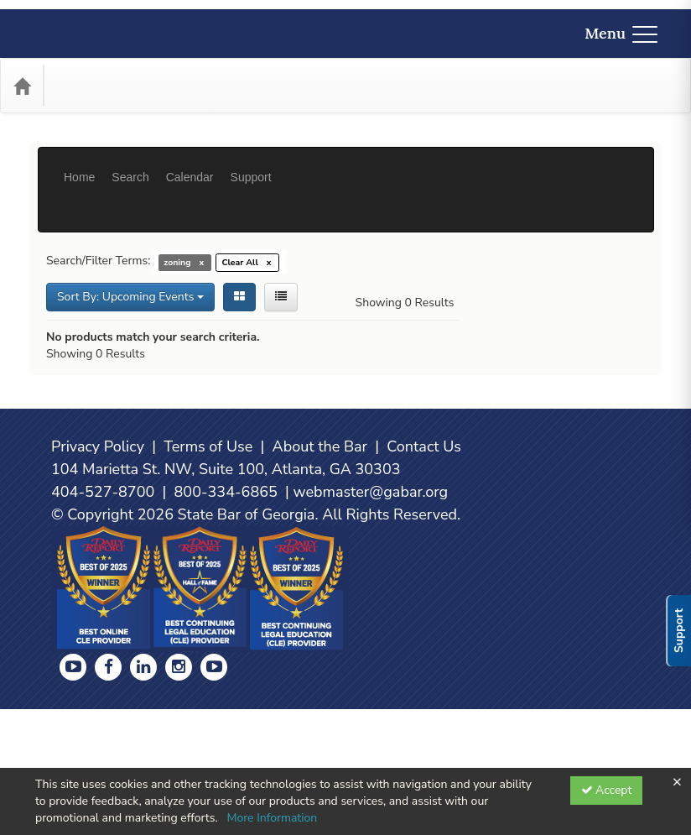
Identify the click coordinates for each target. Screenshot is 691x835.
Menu (620, 33)
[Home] (22, 86)
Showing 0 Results (405, 252)
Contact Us (424, 572)
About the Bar (320, 572)
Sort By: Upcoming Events (130, 246)
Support (251, 164)
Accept (606, 790)
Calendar (190, 164)
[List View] (281, 246)
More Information (271, 818)
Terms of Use (208, 572)
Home (79, 164)
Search (130, 164)
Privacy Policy (97, 572)
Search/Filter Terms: (98, 210)
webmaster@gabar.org (370, 618)
